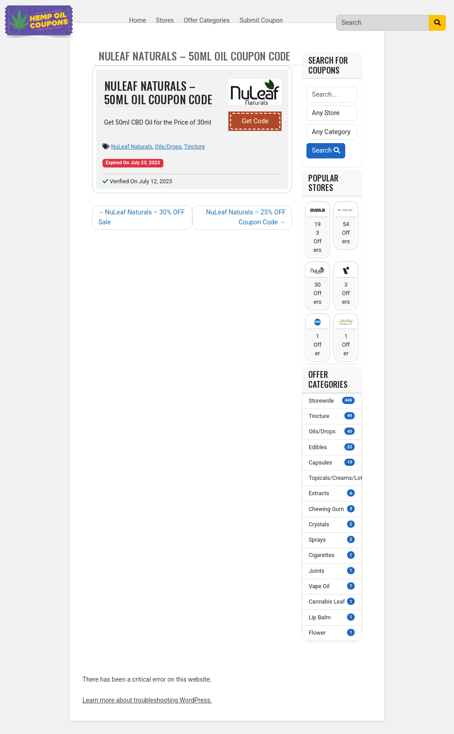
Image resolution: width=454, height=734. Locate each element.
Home (137, 20)
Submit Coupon (261, 20)
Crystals (332, 524)
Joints (332, 570)
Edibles (332, 447)
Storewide (332, 400)
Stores (165, 20)
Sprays (332, 539)
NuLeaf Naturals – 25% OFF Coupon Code (246, 217)
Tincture (194, 146)
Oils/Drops (168, 146)
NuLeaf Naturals (131, 146)
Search (326, 150)
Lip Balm (332, 617)
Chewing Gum (332, 508)
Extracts (332, 493)
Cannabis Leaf (332, 601)
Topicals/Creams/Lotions (335, 477)
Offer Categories (207, 20)
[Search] (383, 22)
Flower (332, 632)
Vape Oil (332, 586)
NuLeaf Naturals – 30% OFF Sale (141, 217)
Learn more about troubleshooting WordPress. (147, 700)
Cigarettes (332, 554)
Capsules (332, 462)
